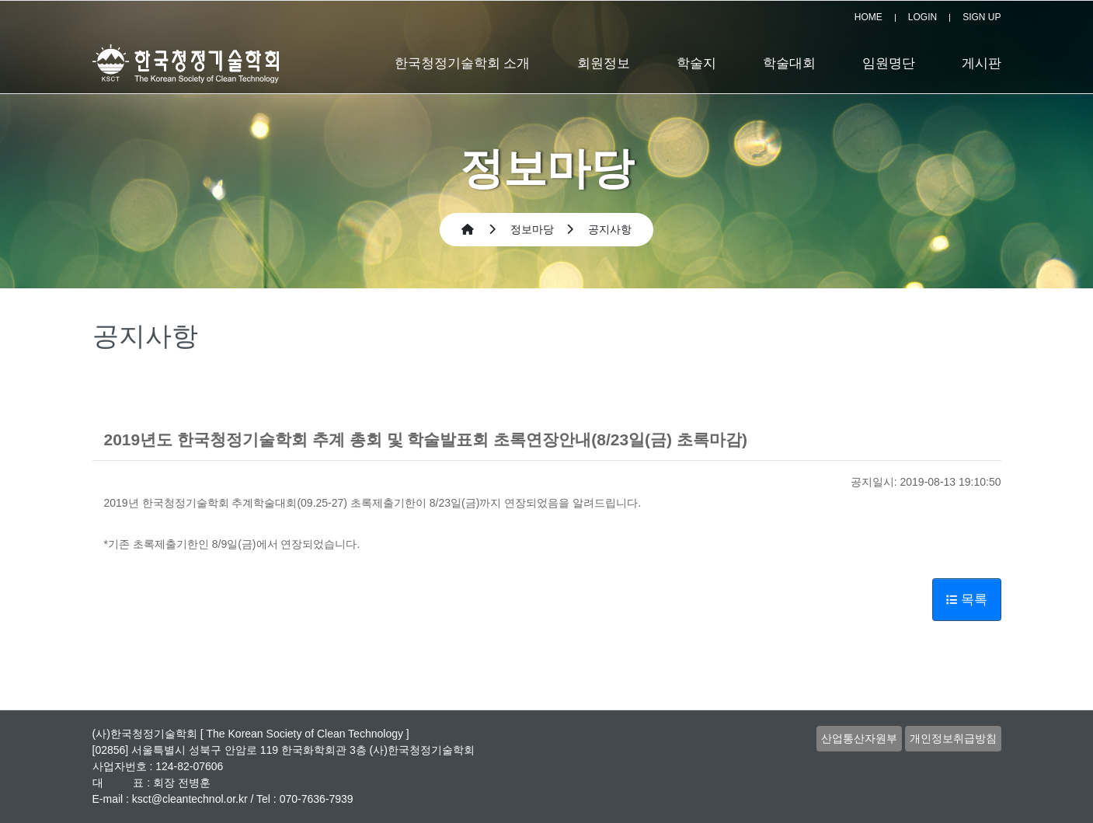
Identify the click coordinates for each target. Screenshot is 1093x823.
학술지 (696, 63)
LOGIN (922, 17)
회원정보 (603, 63)
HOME (868, 17)
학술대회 (789, 63)
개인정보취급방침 (953, 738)
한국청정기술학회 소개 (463, 63)
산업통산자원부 (859, 738)
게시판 (981, 63)
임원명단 (888, 63)
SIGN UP (981, 17)
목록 (966, 599)
